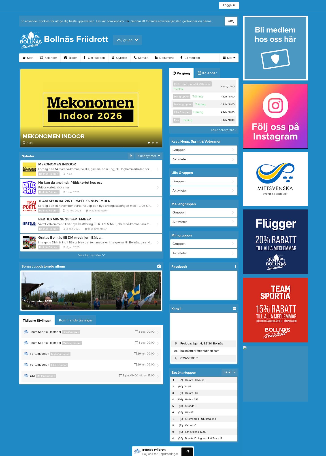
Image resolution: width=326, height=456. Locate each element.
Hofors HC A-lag (195, 380)
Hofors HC (191, 393)
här (127, 21)
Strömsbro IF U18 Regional (201, 419)
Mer (229, 58)
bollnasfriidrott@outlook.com (199, 351)
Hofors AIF (191, 399)
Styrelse (119, 58)
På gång (181, 73)
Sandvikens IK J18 (195, 432)
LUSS (188, 386)
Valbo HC (190, 425)
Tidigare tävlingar (37, 320)
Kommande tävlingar (76, 320)
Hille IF (189, 412)
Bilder (70, 58)
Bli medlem (190, 58)
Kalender (48, 58)
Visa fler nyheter (91, 255)
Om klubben (94, 58)
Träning (178, 89)
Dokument (164, 58)
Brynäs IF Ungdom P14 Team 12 (203, 438)
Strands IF (191, 406)
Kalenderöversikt (224, 130)
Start (28, 58)
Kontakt (141, 58)
